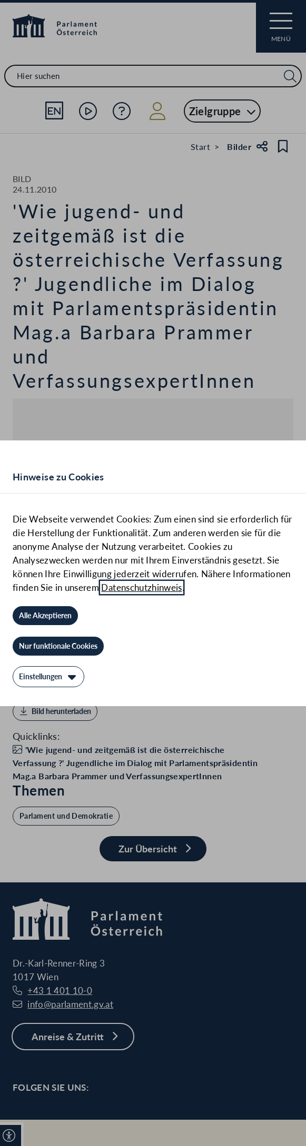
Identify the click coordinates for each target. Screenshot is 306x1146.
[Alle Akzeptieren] (45, 615)
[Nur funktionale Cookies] (58, 646)
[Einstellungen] (48, 676)
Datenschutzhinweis (141, 587)
